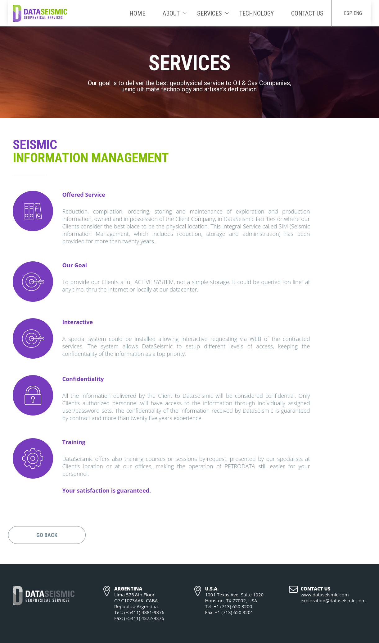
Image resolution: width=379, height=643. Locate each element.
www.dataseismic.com (324, 595)
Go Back (46, 535)
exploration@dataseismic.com (333, 601)
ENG (358, 13)
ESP (348, 13)
